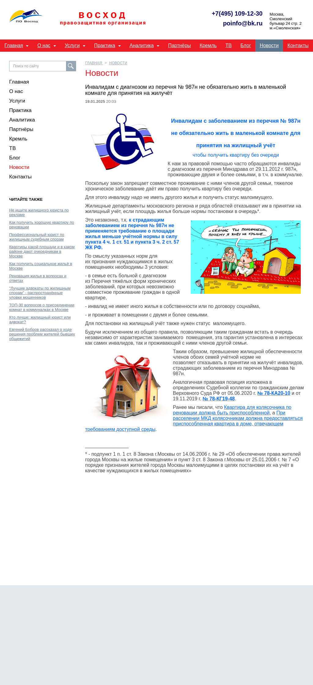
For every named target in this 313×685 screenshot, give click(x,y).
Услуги (72, 45)
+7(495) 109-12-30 (237, 13)
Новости (269, 45)
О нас (43, 45)
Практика (104, 45)
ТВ (229, 45)
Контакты (297, 45)
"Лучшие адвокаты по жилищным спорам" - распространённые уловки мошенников (40, 293)
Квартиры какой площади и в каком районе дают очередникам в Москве (42, 251)
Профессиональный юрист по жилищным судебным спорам (36, 236)
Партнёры (179, 45)
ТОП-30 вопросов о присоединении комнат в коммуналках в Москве (41, 307)
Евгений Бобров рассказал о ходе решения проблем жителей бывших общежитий (42, 334)
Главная (13, 45)
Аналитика (142, 45)
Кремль (208, 45)
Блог (245, 45)
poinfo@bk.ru (242, 23)
